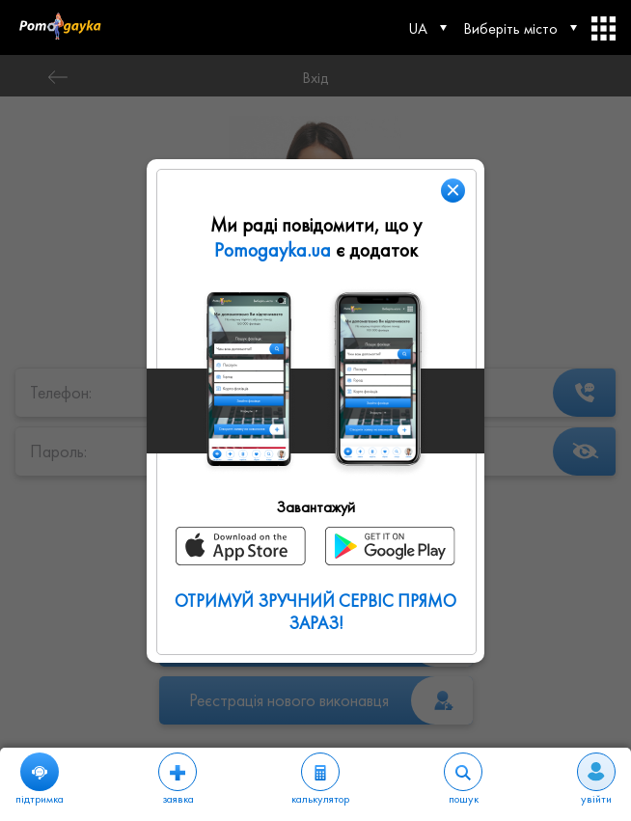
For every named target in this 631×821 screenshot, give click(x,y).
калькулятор (320, 780)
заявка (177, 780)
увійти (596, 780)
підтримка (39, 780)
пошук (463, 780)
